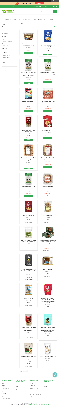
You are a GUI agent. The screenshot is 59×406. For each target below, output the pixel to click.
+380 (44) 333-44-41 (34, 386)
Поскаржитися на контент (33, 404)
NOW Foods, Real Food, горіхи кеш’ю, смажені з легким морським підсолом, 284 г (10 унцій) (28, 74)
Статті (17, 393)
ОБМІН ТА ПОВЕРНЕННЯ (37, 19)
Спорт (3, 391)
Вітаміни (3, 385)
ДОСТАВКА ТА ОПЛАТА (27, 19)
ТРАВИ (50, 16)
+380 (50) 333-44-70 (34, 385)
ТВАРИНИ (14, 19)
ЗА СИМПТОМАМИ (5, 16)
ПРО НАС (45, 19)
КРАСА (31, 16)
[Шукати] (55, 11)
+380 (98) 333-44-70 (34, 388)
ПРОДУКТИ (43, 16)
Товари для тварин (6, 398)
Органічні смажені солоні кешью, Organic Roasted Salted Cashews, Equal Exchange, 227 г (28, 329)
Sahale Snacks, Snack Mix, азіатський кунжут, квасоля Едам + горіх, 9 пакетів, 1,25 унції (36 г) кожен (48, 242)
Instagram (46, 386)
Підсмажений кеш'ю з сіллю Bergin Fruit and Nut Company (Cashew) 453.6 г (28, 159)
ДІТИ (26, 16)
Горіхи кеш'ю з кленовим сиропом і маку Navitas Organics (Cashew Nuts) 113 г (28, 358)
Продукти (4, 393)
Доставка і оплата (5, 31)
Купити (28, 53)
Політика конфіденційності (44, 404)
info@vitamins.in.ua (6, 75)
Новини (17, 391)
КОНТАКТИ (51, 19)
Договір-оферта (5, 33)
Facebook (46, 384)
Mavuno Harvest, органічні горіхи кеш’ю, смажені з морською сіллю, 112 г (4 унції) (47, 45)
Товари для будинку (6, 396)
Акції (3, 383)
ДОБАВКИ (20, 16)
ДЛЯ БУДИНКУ (6, 19)
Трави (3, 395)
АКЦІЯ (20, 19)
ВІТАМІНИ (14, 16)
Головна (3, 24)
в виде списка (56, 27)
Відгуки (3, 28)
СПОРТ (37, 16)
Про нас (3, 26)
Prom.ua (35, 403)
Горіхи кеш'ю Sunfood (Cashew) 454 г (48, 356)
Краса (3, 390)
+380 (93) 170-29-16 (34, 383)
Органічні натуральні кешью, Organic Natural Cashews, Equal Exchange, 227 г (28, 130)
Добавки (4, 386)
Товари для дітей (5, 388)
